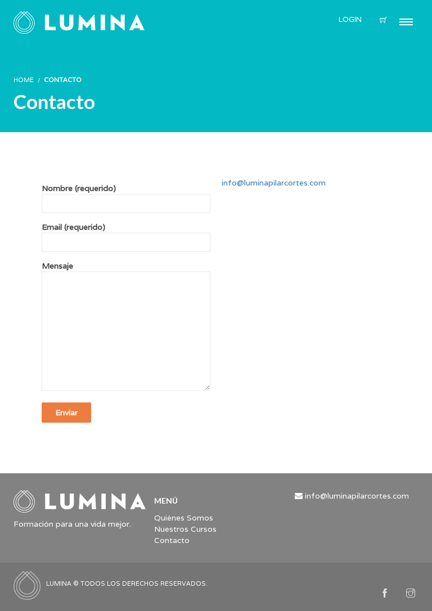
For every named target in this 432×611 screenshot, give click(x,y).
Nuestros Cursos (185, 529)
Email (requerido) (126, 234)
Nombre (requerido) (126, 196)
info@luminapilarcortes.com (274, 183)
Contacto (172, 540)
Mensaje (126, 327)
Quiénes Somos (183, 518)
